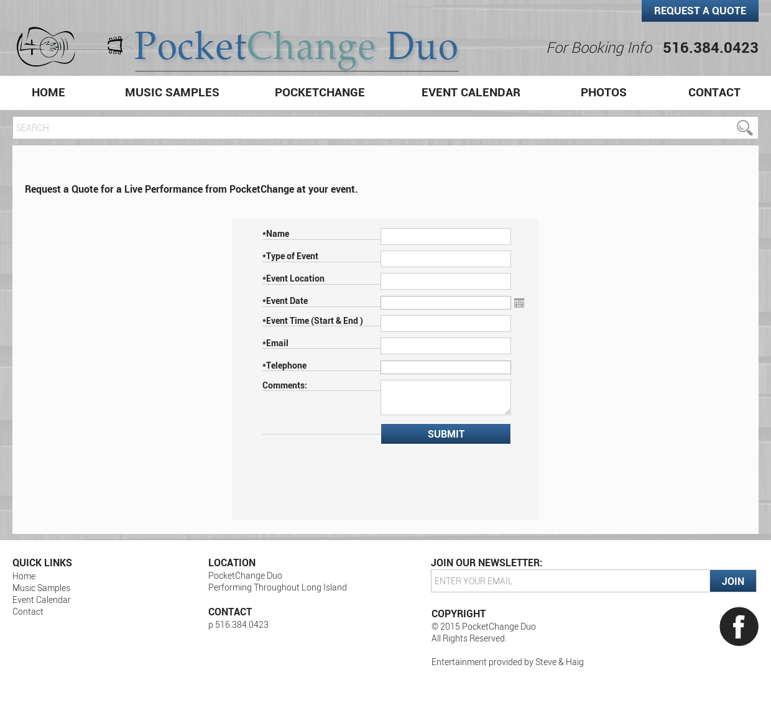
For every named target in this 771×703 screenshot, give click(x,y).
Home (48, 92)
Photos (604, 92)
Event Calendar (471, 92)
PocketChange (320, 92)
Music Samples (172, 92)
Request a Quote (700, 10)
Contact (714, 92)
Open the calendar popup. (519, 303)
